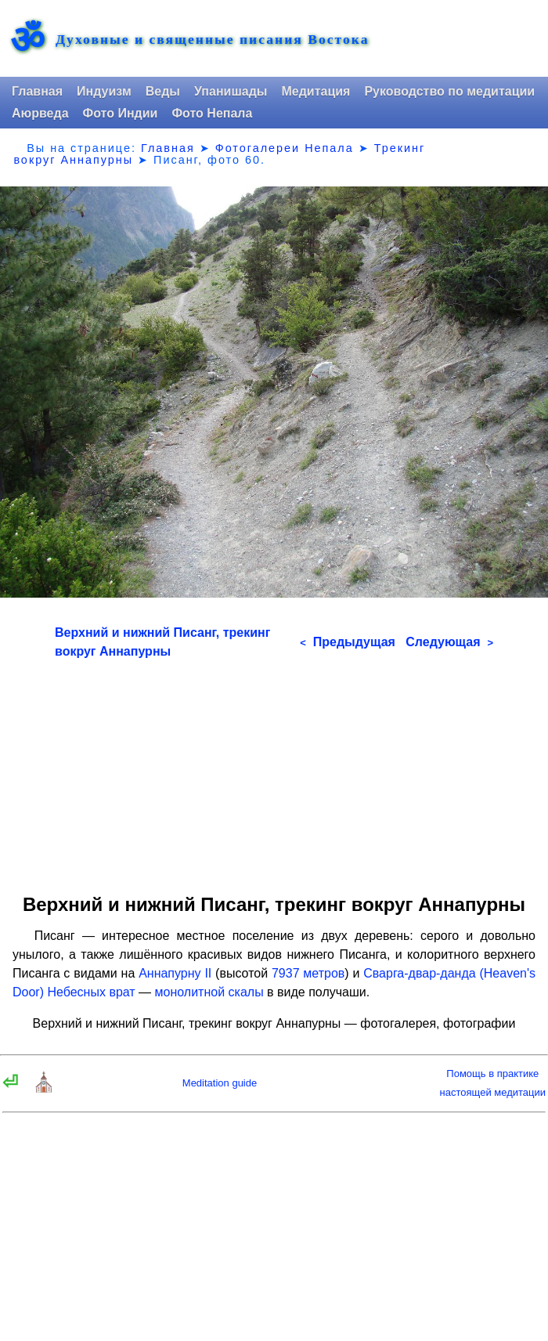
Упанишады (230, 91)
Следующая (449, 642)
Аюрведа (40, 113)
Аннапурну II (175, 973)
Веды (163, 91)
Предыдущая (347, 642)
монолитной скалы (209, 992)
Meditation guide (219, 1083)
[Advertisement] (274, 770)
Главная (37, 91)
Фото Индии (120, 113)
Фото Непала (211, 113)
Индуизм (104, 91)
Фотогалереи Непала (284, 148)
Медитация (315, 91)
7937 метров (308, 973)
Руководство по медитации (449, 91)
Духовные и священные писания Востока (212, 40)
